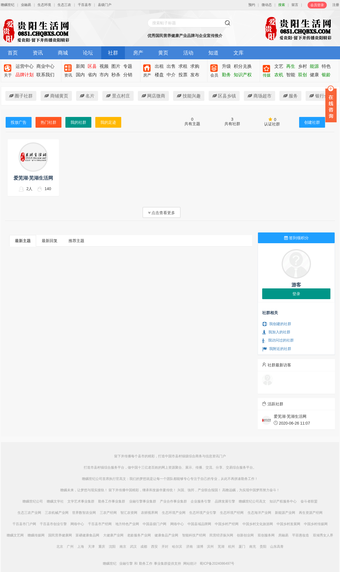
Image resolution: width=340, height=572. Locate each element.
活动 (188, 53)
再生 (290, 66)
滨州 (210, 547)
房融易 (283, 535)
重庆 (101, 547)
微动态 (267, 5)
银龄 (326, 74)
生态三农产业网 (29, 513)
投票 (182, 74)
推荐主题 (76, 240)
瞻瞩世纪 (7, 5)
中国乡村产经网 (227, 524)
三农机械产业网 (57, 513)
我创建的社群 (276, 324)
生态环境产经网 (232, 513)
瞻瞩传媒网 (36, 535)
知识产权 (243, 74)
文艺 (278, 66)
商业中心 (45, 66)
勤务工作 (146, 564)
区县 (92, 66)
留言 (295, 5)
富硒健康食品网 (87, 535)
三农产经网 (108, 513)
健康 (314, 74)
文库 (238, 53)
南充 (252, 547)
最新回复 (50, 240)
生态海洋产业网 (259, 513)
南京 (123, 547)
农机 (278, 74)
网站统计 (190, 564)
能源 (314, 66)
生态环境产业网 (174, 513)
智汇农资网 (128, 513)
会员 (214, 75)
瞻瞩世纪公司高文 (252, 501)
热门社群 (48, 122)
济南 (189, 547)
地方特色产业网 (127, 524)
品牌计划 (25, 74)
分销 (127, 74)
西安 (154, 547)
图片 (115, 66)
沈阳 (112, 547)
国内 (80, 74)
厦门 (242, 547)
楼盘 (159, 74)
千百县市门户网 (24, 524)
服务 (290, 95)
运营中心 (25, 66)
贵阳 (263, 547)
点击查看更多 (161, 212)
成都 (143, 547)
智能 (290, 74)
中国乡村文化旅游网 (257, 524)
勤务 (226, 74)
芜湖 (221, 547)
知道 (213, 53)
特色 (326, 66)
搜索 (281, 5)
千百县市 (84, 5)
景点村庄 (118, 95)
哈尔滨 (177, 547)
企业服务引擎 (201, 501)
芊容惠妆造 (300, 535)
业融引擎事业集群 (142, 501)
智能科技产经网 (194, 535)
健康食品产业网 (166, 535)
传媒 (267, 75)
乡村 (302, 66)
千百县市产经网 (100, 524)
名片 (87, 95)
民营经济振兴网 (221, 535)
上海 (80, 547)
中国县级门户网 (154, 524)
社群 (113, 53)
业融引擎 (126, 564)
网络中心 (77, 524)
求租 (182, 66)
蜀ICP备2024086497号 (217, 564)
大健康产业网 (113, 535)
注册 (335, 5)
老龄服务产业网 (139, 535)
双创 (302, 74)
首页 (13, 53)
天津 (91, 547)
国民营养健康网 (60, 535)
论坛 (88, 53)
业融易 (26, 5)
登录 (296, 294)
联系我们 (45, 74)
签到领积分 (296, 238)
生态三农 (64, 5)
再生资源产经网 (311, 513)
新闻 (80, 66)
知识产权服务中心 (283, 501)
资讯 (38, 53)
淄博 (200, 547)
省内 (92, 74)
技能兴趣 (188, 95)
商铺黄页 (56, 95)
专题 (127, 66)
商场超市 (259, 95)
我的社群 (78, 122)
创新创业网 (245, 535)
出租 (159, 66)
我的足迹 (108, 122)
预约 (251, 5)
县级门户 (104, 5)
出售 (171, 66)
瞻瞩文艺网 (15, 535)
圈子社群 (21, 95)
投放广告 (19, 122)
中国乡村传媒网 (316, 524)
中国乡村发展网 (288, 524)
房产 (138, 53)
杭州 (231, 547)
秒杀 (115, 74)
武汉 (133, 547)
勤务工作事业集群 (111, 501)
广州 (70, 547)
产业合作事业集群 (173, 501)
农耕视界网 (149, 513)
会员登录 (317, 5)
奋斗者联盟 (309, 501)
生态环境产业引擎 (202, 513)
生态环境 (44, 5)
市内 (104, 74)
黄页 (163, 53)
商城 (63, 53)
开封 (165, 547)
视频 (104, 66)
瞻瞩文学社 (55, 501)
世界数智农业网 (84, 513)
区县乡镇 (224, 95)
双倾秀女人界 (323, 535)
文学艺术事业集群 (80, 501)
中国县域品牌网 (199, 524)
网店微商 (153, 95)
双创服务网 (266, 535)
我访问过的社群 (278, 340)
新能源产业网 (285, 513)
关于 (8, 75)
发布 (194, 74)
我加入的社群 (276, 332)
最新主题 (23, 240)
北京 (59, 547)
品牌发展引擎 (225, 501)
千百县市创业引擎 (53, 524)
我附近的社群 (276, 349)
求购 (194, 66)
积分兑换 (243, 66)
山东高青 (277, 547)
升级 (226, 66)
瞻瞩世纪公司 (33, 501)
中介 (171, 74)
